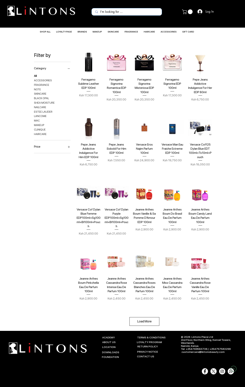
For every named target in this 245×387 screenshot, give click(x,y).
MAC (37, 120)
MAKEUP (39, 125)
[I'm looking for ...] (127, 11)
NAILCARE (40, 107)
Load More (144, 321)
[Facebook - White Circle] (205, 371)
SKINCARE (40, 93)
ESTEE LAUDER (43, 111)
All (35, 75)
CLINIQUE (40, 129)
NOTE (37, 89)
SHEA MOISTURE (44, 102)
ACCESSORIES (43, 80)
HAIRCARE (40, 134)
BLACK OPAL (41, 98)
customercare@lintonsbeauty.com (203, 351)
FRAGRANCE (41, 84)
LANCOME (40, 116)
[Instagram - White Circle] (222, 371)
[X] (213, 371)
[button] (188, 11)
